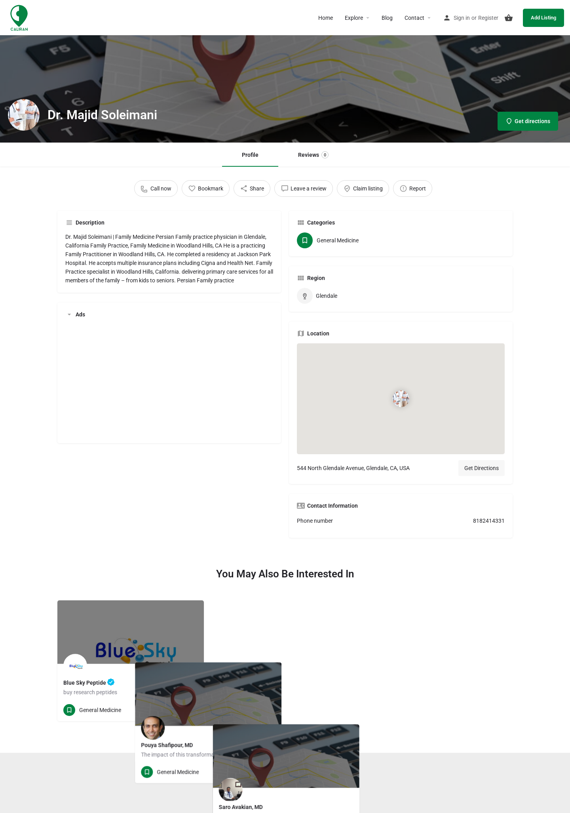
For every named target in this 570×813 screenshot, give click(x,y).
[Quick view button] (176, 710)
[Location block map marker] (400, 398)
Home (325, 18)
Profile (250, 155)
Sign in (462, 18)
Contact (414, 18)
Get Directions (481, 468)
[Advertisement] (169, 379)
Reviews (313, 154)
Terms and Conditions (265, 778)
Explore (354, 18)
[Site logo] (20, 17)
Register (488, 18)
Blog (387, 18)
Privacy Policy (312, 778)
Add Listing (543, 18)
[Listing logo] (24, 115)
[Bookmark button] (191, 710)
